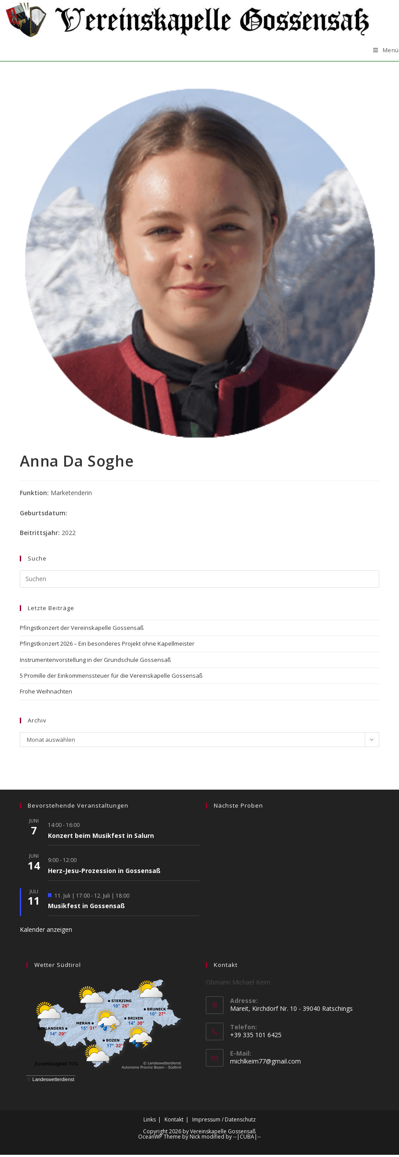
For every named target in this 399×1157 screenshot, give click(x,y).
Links (149, 1121)
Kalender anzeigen (46, 931)
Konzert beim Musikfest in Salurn (101, 838)
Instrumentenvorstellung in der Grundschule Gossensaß (95, 662)
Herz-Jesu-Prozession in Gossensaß (104, 873)
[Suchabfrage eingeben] (199, 581)
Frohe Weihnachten (46, 694)
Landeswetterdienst (53, 1081)
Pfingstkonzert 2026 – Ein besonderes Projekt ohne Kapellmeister (107, 646)
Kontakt (174, 1121)
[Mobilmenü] (386, 53)
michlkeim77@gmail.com (265, 1064)
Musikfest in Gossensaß (86, 908)
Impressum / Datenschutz (224, 1121)
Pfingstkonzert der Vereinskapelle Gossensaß (82, 630)
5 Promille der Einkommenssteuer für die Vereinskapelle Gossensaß (111, 678)
